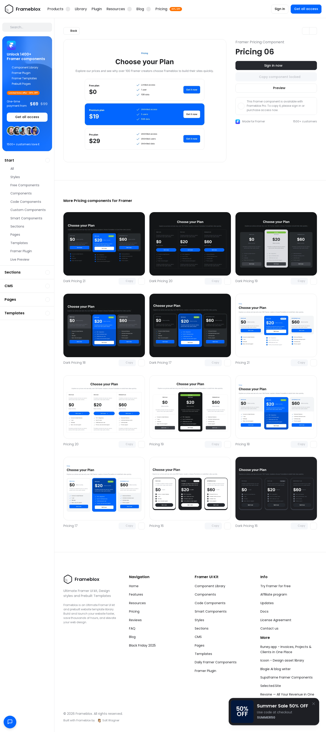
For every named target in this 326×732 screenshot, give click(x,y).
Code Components (210, 603)
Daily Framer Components (216, 662)
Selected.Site (270, 686)
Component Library (210, 586)
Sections (202, 628)
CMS (198, 637)
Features (136, 594)
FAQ (132, 628)
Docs (264, 611)
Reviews (135, 620)
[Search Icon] (27, 27)
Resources (137, 603)
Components (205, 594)
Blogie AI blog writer (275, 669)
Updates (267, 603)
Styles (199, 620)
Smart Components (211, 611)
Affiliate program (273, 594)
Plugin (96, 9)
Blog (132, 637)
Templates (203, 654)
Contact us (269, 628)
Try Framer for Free (275, 586)
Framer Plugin (205, 671)
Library (81, 9)
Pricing (134, 611)
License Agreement (275, 620)
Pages (199, 645)
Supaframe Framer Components (286, 677)
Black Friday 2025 (142, 645)
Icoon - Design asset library (282, 660)
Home (134, 586)
